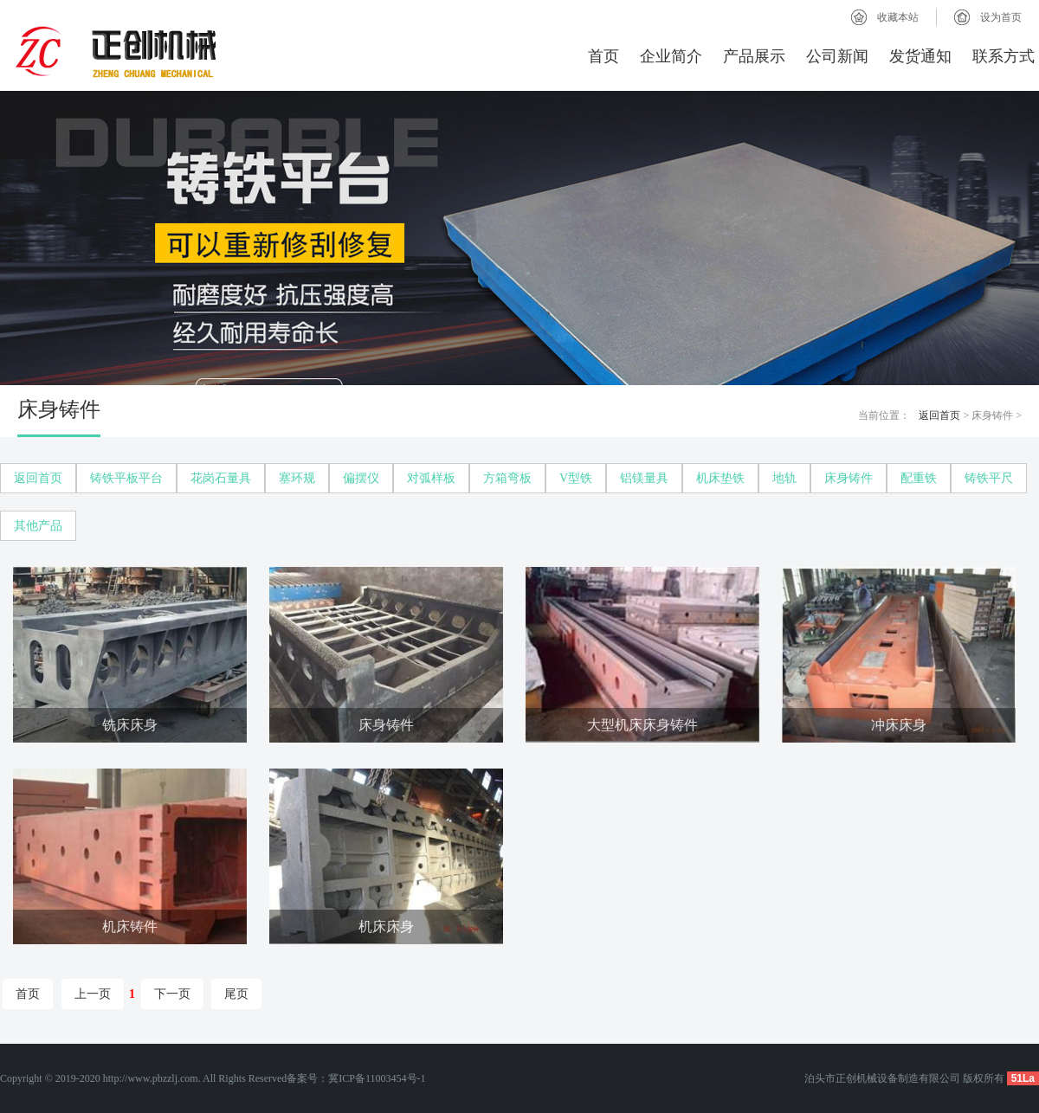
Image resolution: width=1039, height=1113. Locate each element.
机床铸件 (130, 926)
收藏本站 (898, 17)
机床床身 (386, 926)
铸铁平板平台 (126, 478)
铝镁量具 (644, 478)
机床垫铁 (720, 478)
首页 (603, 56)
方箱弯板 (507, 478)
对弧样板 (431, 478)
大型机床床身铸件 (642, 724)
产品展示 (754, 56)
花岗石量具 (220, 478)
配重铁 (918, 478)
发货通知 (920, 56)
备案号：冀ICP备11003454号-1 (356, 1078)
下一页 (172, 994)
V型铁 (575, 478)
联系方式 (1003, 56)
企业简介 (671, 56)
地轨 (784, 478)
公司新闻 (837, 56)
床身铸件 (848, 478)
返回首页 (939, 415)
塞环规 (297, 478)
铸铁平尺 (989, 478)
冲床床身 (898, 724)
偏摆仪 (361, 478)
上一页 (92, 994)
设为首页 (1001, 17)
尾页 (236, 994)
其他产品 (38, 525)
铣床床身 (130, 724)
